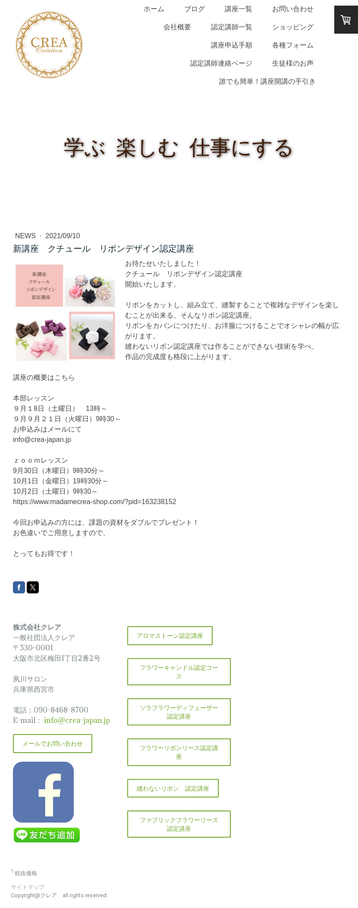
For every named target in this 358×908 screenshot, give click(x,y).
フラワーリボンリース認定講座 (179, 752)
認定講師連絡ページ (221, 63)
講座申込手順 (231, 45)
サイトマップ (27, 887)
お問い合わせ (293, 8)
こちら (64, 377)
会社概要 (177, 27)
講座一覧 (238, 8)
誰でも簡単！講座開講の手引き (267, 81)
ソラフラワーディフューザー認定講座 (179, 711)
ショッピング (293, 27)
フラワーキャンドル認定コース (179, 671)
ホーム (154, 8)
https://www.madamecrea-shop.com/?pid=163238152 (94, 501)
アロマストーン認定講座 (170, 635)
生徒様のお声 (293, 63)
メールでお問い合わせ (52, 743)
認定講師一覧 (231, 27)
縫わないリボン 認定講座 (173, 788)
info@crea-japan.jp (42, 439)
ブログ (194, 8)
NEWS (26, 236)
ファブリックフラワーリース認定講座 (179, 824)
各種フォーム (293, 45)
